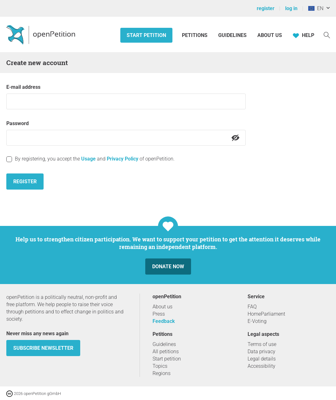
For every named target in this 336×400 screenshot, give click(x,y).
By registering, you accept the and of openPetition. (95, 159)
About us (269, 35)
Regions (162, 373)
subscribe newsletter (43, 348)
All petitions (166, 351)
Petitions (195, 35)
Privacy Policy (122, 159)
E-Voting (257, 321)
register (265, 8)
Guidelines (232, 35)
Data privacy (261, 351)
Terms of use (262, 344)
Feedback (164, 321)
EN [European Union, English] (315, 8)
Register (25, 182)
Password (17, 123)
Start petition (146, 35)
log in (291, 8)
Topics (160, 366)
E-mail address (23, 87)
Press (159, 314)
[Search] (327, 34)
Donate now (168, 267)
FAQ (252, 307)
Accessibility (261, 366)
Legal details (262, 359)
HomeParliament (266, 314)
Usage (88, 159)
